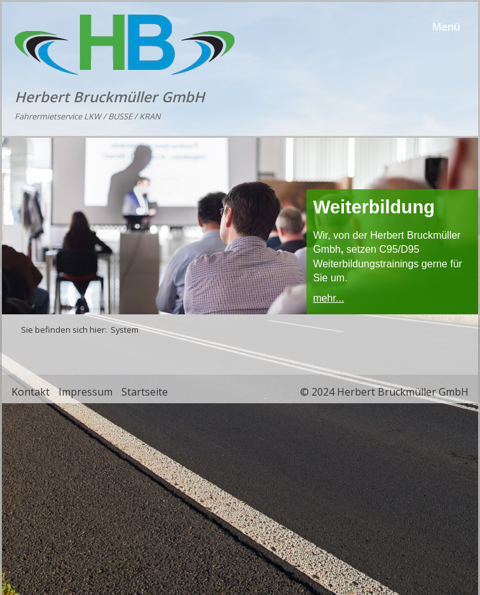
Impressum (85, 392)
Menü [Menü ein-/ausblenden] (446, 27)
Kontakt (30, 392)
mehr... (328, 298)
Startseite (144, 392)
